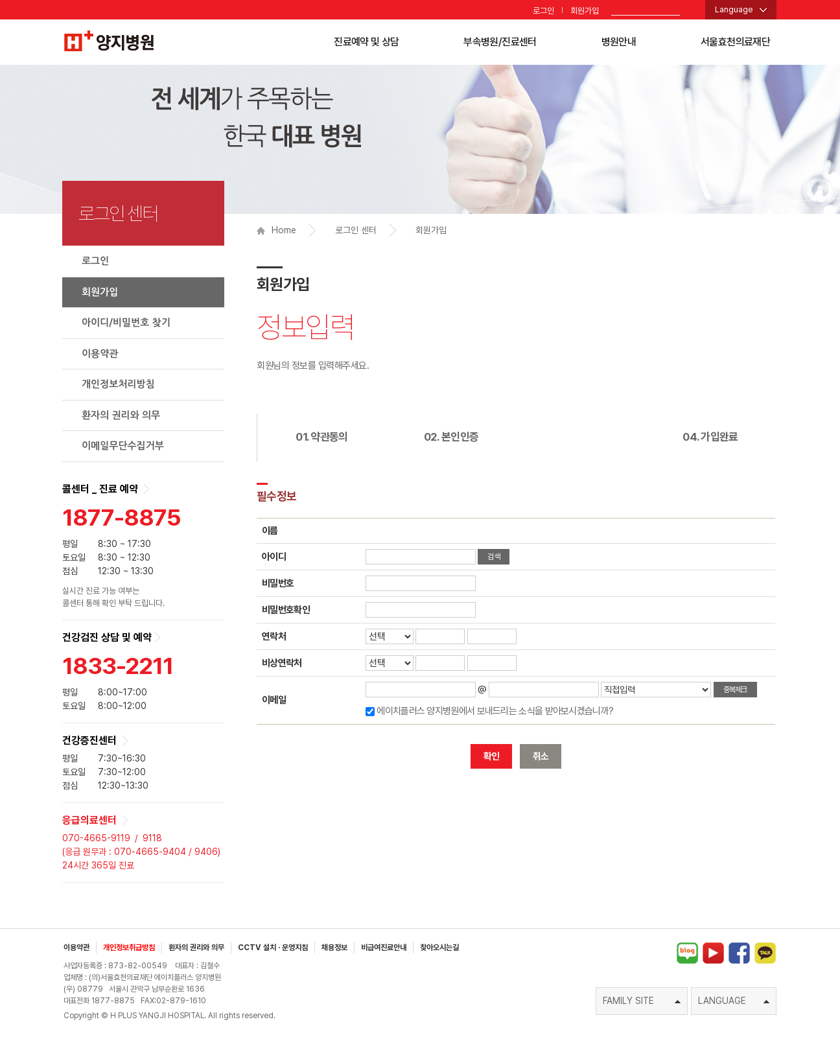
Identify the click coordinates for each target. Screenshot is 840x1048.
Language (734, 9)
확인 (492, 756)
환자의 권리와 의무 (121, 415)
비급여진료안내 (383, 947)
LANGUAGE (733, 1001)
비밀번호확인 (286, 610)
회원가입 (584, 11)
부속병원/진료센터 (499, 42)
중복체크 (735, 689)
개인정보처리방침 (118, 384)
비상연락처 (282, 663)
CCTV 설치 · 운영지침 (273, 947)
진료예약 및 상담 (366, 42)
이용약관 (100, 353)
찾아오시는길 (439, 947)
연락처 (274, 636)
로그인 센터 (356, 230)
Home (276, 230)
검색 (493, 556)
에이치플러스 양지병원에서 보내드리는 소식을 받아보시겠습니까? (495, 711)
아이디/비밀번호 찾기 (126, 322)
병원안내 (618, 42)
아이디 (274, 557)
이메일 (274, 700)
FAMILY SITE (642, 1001)
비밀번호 (278, 583)
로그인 (543, 11)
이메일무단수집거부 (123, 445)
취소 (541, 756)
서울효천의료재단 (735, 42)
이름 (270, 531)
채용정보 (334, 947)
